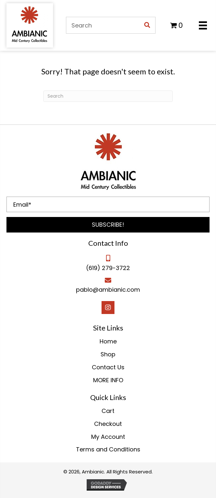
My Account (108, 437)
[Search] (108, 96)
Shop (108, 354)
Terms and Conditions (108, 449)
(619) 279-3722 (108, 268)
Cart (108, 411)
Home (108, 341)
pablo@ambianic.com (108, 290)
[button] (108, 225)
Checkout (108, 424)
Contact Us (108, 367)
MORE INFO (108, 380)
